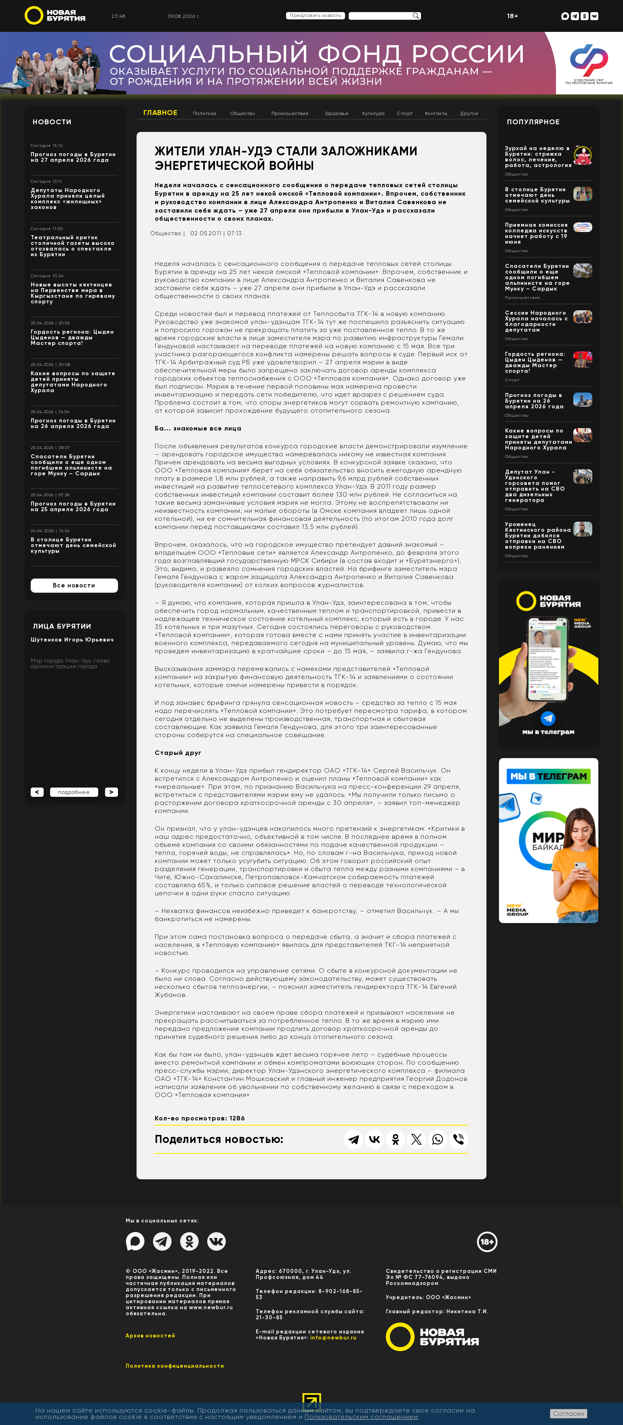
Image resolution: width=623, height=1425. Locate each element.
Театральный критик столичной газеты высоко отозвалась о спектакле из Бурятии (73, 246)
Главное (160, 112)
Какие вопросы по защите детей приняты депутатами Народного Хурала (73, 382)
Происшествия (290, 113)
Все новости (74, 585)
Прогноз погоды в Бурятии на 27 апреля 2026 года (73, 157)
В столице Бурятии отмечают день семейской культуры (73, 545)
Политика (205, 113)
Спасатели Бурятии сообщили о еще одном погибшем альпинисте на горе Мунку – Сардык (71, 465)
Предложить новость (315, 15)
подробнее (74, 792)
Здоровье (337, 113)
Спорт (405, 113)
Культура (373, 113)
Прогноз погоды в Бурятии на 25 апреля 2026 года (73, 506)
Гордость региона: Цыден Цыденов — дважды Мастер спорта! (72, 337)
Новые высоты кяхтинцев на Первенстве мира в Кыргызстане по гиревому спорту (73, 293)
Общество (242, 113)
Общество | (167, 233)
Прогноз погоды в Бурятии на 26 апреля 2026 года (73, 423)
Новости (52, 121)
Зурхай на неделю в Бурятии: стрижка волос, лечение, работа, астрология (538, 157)
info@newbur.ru (333, 1338)
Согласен (568, 1413)
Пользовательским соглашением (361, 1417)
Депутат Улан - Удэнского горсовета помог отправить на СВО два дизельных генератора (535, 486)
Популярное (533, 121)
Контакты (436, 113)
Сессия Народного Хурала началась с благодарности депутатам (536, 321)
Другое (469, 113)
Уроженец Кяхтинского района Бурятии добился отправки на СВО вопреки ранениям (538, 535)
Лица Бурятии (62, 626)
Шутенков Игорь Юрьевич (72, 639)
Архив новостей (150, 1336)
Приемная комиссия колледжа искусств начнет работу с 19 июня (536, 233)
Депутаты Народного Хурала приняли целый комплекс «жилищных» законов (68, 199)
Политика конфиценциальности (175, 1366)
